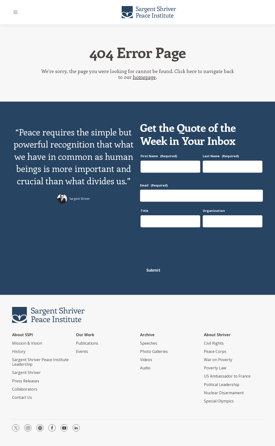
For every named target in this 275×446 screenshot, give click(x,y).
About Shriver (217, 335)
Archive (147, 335)
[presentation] (177, 247)
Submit (153, 270)
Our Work (85, 335)
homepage (144, 77)
